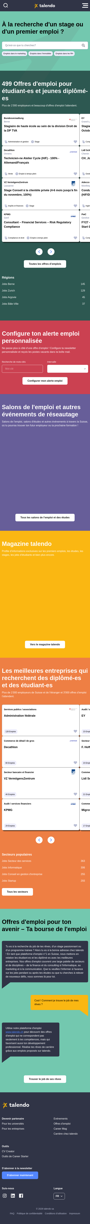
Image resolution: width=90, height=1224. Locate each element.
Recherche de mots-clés (14, 362)
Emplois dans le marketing (14, 53)
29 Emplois (10, 826)
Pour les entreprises (13, 1128)
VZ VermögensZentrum (19, 778)
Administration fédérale (19, 715)
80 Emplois (10, 763)
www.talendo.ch (14, 1032)
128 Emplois (10, 731)
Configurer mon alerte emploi (45, 380)
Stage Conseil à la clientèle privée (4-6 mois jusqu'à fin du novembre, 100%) (40, 192)
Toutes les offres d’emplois (45, 264)
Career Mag (60, 1128)
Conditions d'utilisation (56, 1213)
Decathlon (11, 747)
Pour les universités (13, 1123)
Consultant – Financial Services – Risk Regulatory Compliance (37, 224)
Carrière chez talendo (66, 1133)
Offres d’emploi (62, 1123)
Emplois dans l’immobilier (40, 53)
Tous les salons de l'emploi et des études (45, 517)
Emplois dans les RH (64, 53)
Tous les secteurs (17, 891)
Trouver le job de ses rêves (45, 1079)
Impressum (74, 1213)
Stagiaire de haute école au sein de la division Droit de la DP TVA (40, 128)
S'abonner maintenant (20, 1175)
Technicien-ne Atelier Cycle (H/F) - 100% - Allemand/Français (31, 160)
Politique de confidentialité (29, 1213)
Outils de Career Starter (15, 1156)
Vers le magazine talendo (45, 644)
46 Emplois (10, 794)
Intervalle (51, 362)
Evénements (61, 1118)
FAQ (12, 1213)
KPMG (8, 810)
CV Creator (8, 1151)
